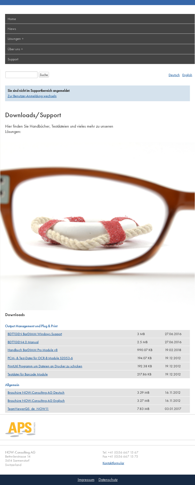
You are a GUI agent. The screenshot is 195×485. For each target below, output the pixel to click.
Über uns (14, 49)
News (12, 28)
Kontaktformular (113, 463)
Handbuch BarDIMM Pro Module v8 (33, 350)
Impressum (86, 479)
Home (12, 18)
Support (13, 59)
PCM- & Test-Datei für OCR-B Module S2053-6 (40, 358)
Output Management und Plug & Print (31, 326)
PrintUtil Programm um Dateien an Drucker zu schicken (45, 366)
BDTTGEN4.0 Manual (23, 342)
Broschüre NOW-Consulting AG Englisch (36, 400)
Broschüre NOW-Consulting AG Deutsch (36, 392)
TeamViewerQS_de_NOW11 (28, 408)
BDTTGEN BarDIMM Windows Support (35, 334)
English (187, 75)
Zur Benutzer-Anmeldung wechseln (32, 96)
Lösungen (14, 38)
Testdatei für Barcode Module (28, 374)
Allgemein (12, 385)
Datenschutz (108, 479)
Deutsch (174, 75)
